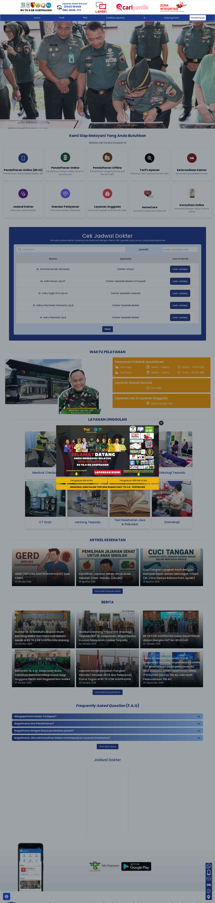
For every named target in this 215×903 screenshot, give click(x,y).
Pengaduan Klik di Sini (82, 480)
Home (37, 17)
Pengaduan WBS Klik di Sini (133, 480)
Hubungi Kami (171, 17)
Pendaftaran (198, 17)
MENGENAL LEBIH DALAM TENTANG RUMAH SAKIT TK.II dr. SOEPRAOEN (107, 487)
